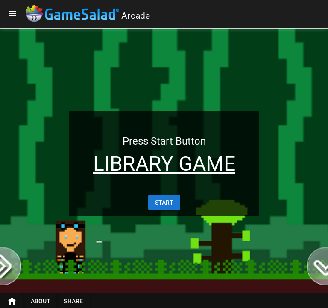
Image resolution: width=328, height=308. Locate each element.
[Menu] (12, 13)
